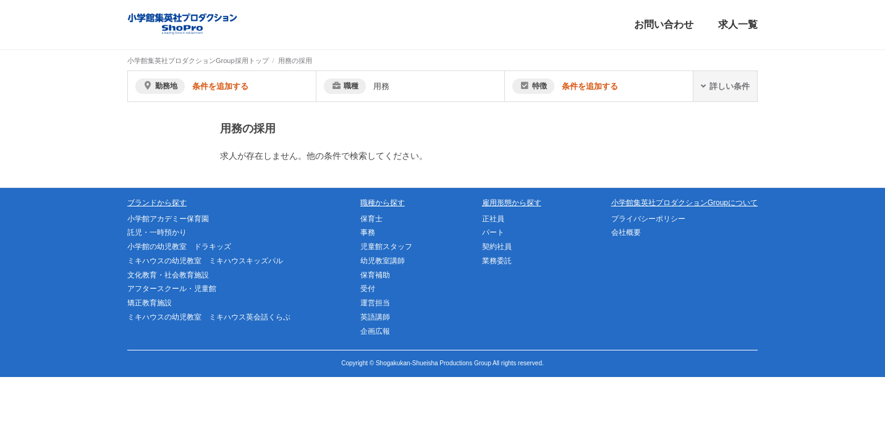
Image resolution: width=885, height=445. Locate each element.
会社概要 (626, 232)
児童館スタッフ (386, 246)
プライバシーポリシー (648, 218)
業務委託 (497, 260)
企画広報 (375, 331)
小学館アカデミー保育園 (168, 218)
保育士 (371, 218)
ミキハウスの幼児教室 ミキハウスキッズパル (205, 260)
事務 (367, 232)
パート (493, 232)
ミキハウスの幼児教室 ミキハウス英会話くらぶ (208, 317)
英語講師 (375, 317)
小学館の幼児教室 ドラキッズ (179, 246)
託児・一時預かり (157, 232)
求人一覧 (738, 24)
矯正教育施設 (149, 303)
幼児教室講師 (382, 260)
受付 (367, 288)
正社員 (493, 218)
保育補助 (375, 275)
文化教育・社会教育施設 (168, 275)
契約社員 (497, 246)
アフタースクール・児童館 (171, 288)
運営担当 (375, 303)
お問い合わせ (663, 24)
